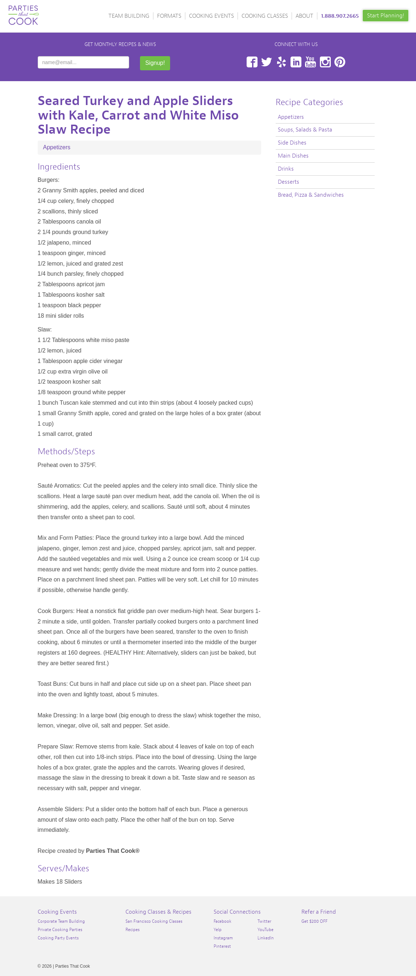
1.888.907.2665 (340, 16)
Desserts (288, 181)
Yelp (281, 62)
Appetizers (57, 147)
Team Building (128, 16)
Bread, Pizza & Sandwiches (311, 195)
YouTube (310, 62)
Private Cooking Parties (60, 930)
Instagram (325, 62)
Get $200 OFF (314, 921)
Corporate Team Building (61, 921)
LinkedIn (296, 62)
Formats (169, 16)
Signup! (155, 63)
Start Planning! (385, 15)
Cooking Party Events (58, 938)
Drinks (286, 168)
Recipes (132, 930)
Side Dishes (292, 142)
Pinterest (340, 62)
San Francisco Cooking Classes (153, 921)
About (304, 16)
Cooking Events (211, 16)
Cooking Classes (265, 16)
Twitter (266, 62)
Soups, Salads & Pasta (305, 129)
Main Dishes (293, 155)
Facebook (252, 62)
